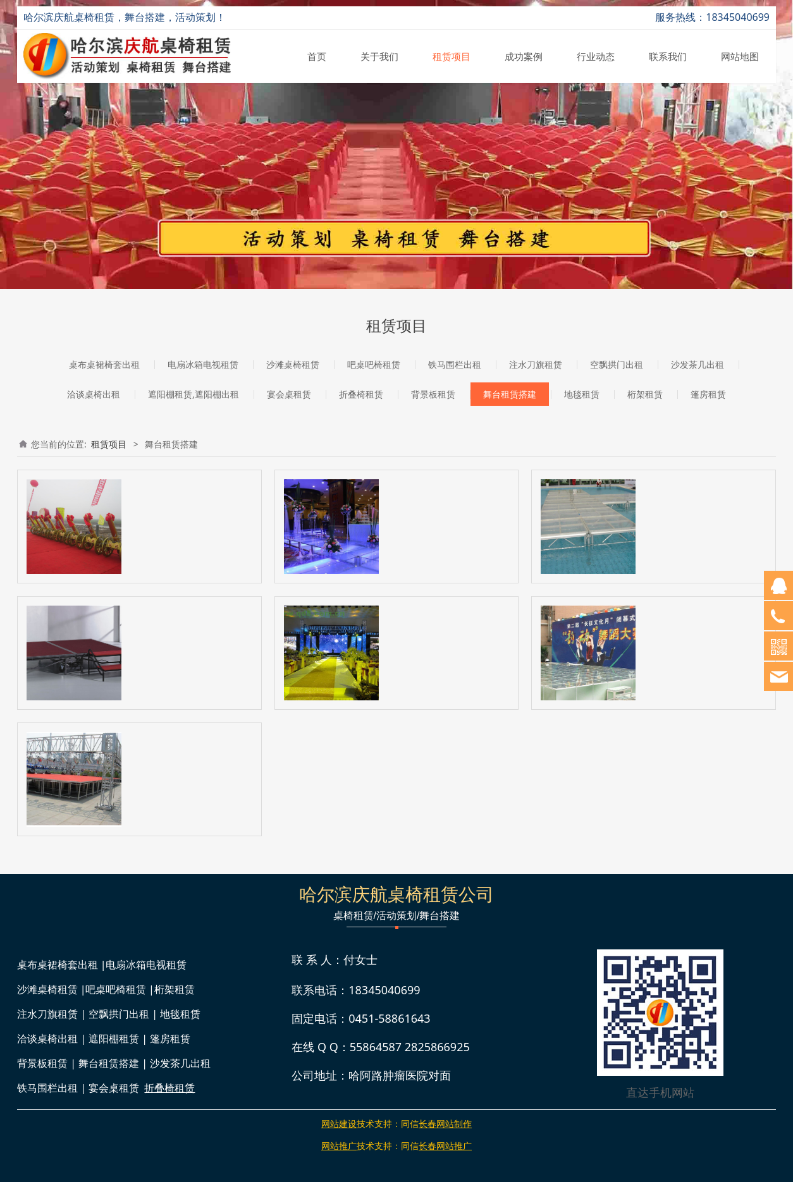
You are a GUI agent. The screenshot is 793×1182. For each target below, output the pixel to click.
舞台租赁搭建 (509, 394)
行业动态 (596, 56)
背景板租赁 (433, 394)
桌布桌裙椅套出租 (104, 364)
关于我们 (379, 56)
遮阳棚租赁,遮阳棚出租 (193, 394)
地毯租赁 (581, 394)
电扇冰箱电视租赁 (203, 364)
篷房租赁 (708, 394)
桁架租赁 (645, 394)
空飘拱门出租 (616, 364)
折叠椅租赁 (361, 394)
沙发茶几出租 (697, 364)
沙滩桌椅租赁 (292, 364)
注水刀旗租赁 (535, 364)
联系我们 (668, 56)
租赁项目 (451, 56)
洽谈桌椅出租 (93, 394)
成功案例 (524, 56)
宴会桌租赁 (289, 394)
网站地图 (740, 56)
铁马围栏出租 (454, 364)
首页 (316, 56)
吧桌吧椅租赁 (373, 364)
